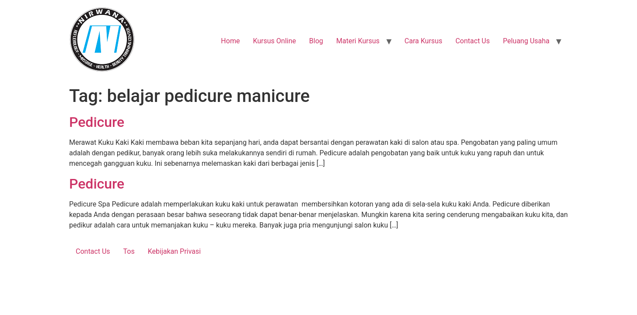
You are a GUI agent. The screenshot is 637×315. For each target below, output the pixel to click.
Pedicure (96, 122)
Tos (129, 251)
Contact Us (472, 41)
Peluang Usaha (526, 41)
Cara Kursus (423, 41)
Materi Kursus (357, 41)
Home (230, 41)
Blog (316, 41)
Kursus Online (274, 41)
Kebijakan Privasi (174, 251)
